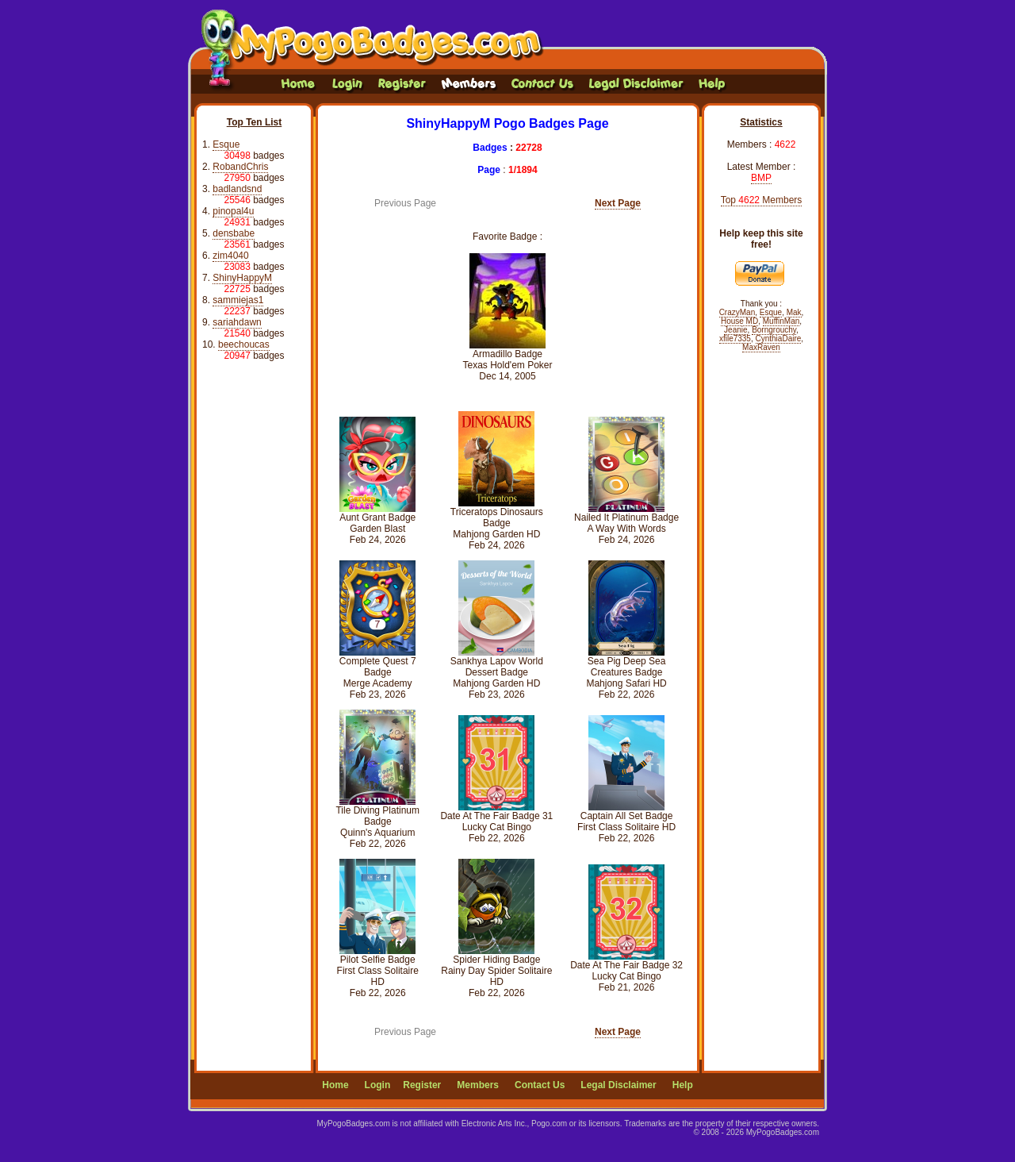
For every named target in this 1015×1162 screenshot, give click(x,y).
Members (478, 1085)
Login (378, 1085)
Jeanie (735, 329)
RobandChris (240, 166)
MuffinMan (781, 321)
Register (422, 1085)
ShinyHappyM (242, 277)
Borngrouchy (774, 329)
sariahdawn (237, 322)
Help (682, 1085)
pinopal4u (233, 211)
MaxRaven (761, 347)
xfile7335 (735, 338)
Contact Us (540, 1085)
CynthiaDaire (779, 338)
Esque (226, 144)
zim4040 (230, 255)
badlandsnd (237, 188)
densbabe (234, 233)
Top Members (761, 200)
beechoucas (244, 344)
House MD (739, 321)
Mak (794, 312)
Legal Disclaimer (618, 1085)
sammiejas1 (238, 300)
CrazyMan (737, 312)
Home (335, 1085)
